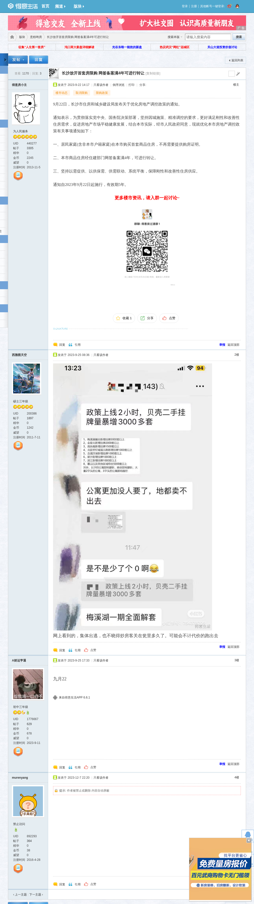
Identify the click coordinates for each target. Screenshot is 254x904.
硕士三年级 (20, 401)
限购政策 (102, 93)
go (238, 74)
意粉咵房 (36, 37)
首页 (45, 6)
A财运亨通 (19, 660)
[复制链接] (153, 73)
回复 (62, 345)
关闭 (248, 840)
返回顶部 (233, 345)
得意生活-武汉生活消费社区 (11, 37)
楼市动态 (61, 93)
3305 (30, 148)
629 (29, 724)
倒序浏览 (119, 85)
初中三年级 (20, 707)
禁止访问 (19, 824)
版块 (79, 6)
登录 (185, 6)
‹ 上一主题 (20, 894)
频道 (60, 6)
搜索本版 (174, 37)
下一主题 (36, 894)
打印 (131, 85)
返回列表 (237, 60)
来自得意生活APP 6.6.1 (74, 697)
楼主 (236, 84)
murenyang (20, 777)
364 (29, 841)
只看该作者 (101, 85)
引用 (78, 345)
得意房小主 (19, 85)
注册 (194, 6)
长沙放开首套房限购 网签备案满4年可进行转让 (103, 73)
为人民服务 (20, 131)
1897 (30, 418)
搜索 (239, 37)
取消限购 (82, 93)
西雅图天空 (19, 355)
